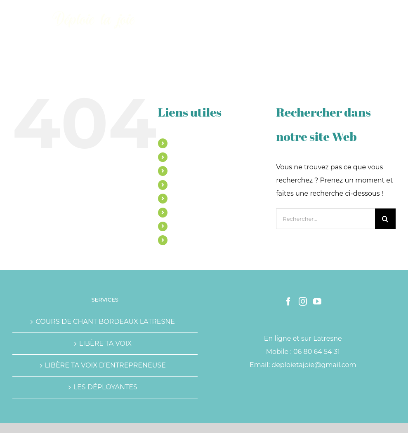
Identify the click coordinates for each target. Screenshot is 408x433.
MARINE (184, 143)
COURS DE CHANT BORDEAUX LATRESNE (105, 321)
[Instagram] (303, 301)
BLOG (180, 226)
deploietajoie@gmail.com (313, 365)
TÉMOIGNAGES (194, 212)
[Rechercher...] (325, 218)
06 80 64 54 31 (316, 352)
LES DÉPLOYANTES (105, 387)
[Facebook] (288, 301)
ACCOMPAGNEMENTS (204, 170)
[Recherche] (385, 218)
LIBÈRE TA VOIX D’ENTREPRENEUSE (105, 365)
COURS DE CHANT (198, 157)
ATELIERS (186, 198)
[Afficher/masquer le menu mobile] (391, 12)
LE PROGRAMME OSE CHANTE (216, 184)
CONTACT (186, 239)
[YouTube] (317, 301)
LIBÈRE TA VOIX (105, 343)
